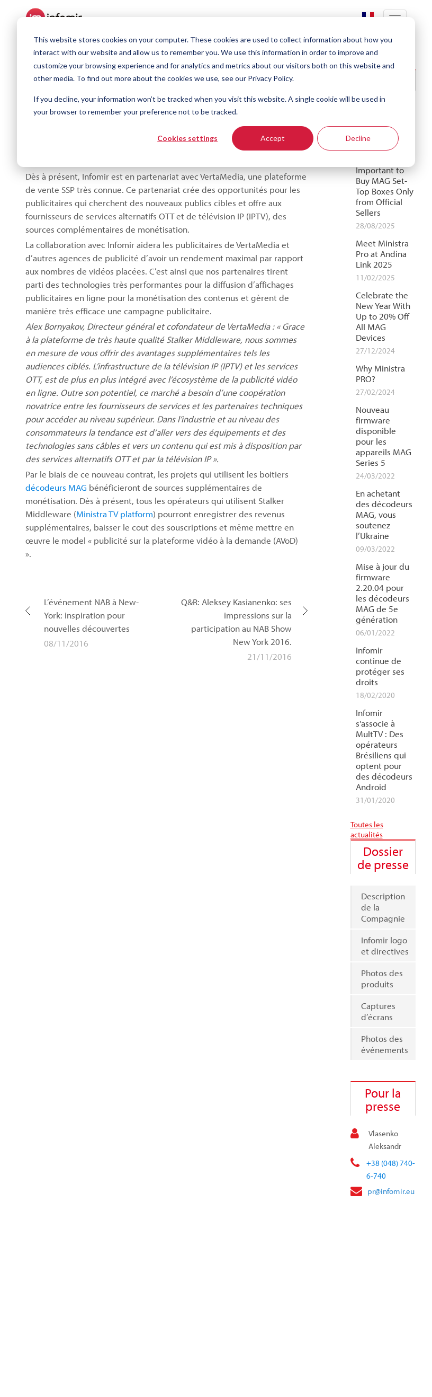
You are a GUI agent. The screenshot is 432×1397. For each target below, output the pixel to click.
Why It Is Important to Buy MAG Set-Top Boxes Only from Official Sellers (384, 186)
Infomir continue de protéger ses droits (380, 666)
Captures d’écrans (378, 1011)
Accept (272, 138)
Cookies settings (187, 138)
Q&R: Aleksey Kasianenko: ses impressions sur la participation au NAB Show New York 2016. (236, 621)
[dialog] (216, 92)
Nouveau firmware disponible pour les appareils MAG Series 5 (383, 436)
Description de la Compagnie (383, 907)
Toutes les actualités (366, 829)
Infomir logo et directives (385, 945)
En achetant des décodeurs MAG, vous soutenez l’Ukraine (384, 514)
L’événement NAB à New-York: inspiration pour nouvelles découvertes (91, 615)
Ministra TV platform (114, 513)
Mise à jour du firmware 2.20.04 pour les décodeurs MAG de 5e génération (382, 593)
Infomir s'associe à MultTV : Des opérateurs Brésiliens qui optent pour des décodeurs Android (384, 750)
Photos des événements (384, 1044)
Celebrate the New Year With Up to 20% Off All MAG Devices (383, 316)
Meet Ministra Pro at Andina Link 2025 (382, 254)
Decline (358, 138)
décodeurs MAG (56, 487)
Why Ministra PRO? (380, 373)
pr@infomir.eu (391, 1191)
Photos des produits (382, 978)
